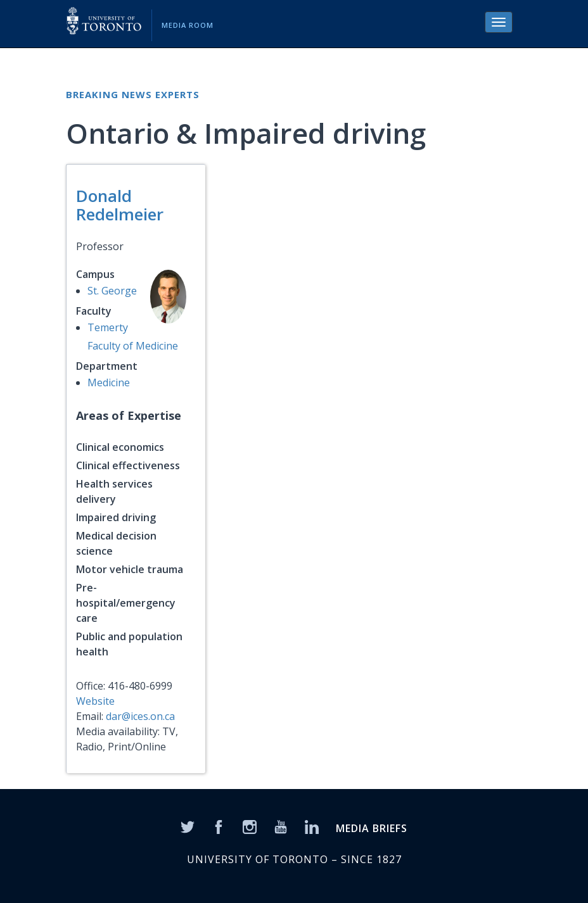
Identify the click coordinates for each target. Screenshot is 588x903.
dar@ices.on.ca (140, 716)
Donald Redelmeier (119, 204)
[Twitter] (187, 826)
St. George (112, 291)
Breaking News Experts (133, 94)
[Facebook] (218, 826)
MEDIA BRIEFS (371, 828)
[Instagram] (249, 826)
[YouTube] (280, 826)
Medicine (108, 382)
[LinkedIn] (311, 826)
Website (95, 701)
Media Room (188, 25)
